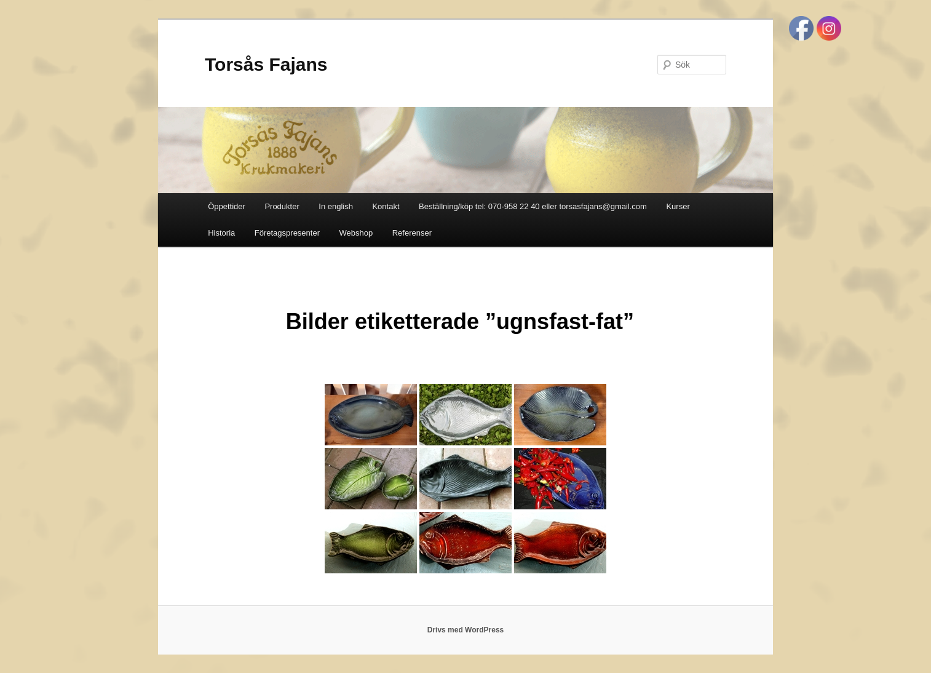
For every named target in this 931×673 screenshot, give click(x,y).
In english (336, 206)
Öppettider (226, 206)
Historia (221, 232)
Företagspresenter (287, 232)
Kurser (677, 206)
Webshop (356, 232)
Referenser (412, 232)
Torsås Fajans (266, 64)
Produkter (281, 206)
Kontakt (385, 206)
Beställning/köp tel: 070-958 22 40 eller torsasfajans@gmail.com (533, 206)
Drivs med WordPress (465, 630)
